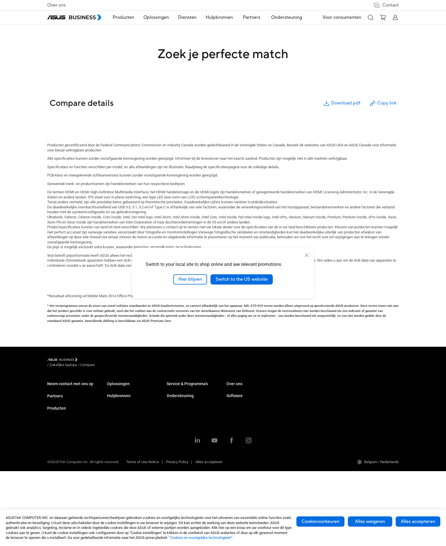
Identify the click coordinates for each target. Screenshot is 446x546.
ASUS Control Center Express (369, 406)
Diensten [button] (189, 17)
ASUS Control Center (362, 397)
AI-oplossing (177, 449)
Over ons (56, 5)
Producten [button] (126, 17)
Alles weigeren (370, 521)
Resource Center (239, 389)
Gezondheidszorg (181, 423)
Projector (114, 423)
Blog (230, 406)
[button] (370, 17)
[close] (306, 255)
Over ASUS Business (302, 411)
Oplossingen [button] (158, 17)
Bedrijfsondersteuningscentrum (311, 389)
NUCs (111, 406)
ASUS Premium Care (242, 428)
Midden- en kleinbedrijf (185, 389)
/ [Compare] (118, 360)
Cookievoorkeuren (320, 521)
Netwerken (116, 466)
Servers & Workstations (126, 432)
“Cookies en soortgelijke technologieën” (200, 537)
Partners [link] (253, 17)
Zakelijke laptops (121, 389)
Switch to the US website (242, 279)
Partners (55, 410)
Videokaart (115, 449)
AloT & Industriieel (121, 457)
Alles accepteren (418, 521)
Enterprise (175, 397)
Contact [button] (386, 5)
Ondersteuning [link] (286, 17)
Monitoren (115, 414)
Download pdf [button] (341, 103)
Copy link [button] (383, 103)
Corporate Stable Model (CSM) (250, 436)
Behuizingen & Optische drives (131, 474)
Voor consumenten (342, 17)
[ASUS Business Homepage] (74, 17)
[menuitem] (126, 17)
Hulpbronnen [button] (221, 17)
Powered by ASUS (240, 445)
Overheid (174, 440)
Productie (174, 432)
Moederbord (116, 440)
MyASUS (353, 389)
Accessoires (117, 483)
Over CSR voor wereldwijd (306, 419)
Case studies (236, 397)
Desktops (115, 397)
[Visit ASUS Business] (63, 360)
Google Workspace (182, 457)
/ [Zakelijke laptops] (95, 360)
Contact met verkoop (63, 397)
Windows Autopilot (361, 414)
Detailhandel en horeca (185, 414)
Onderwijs (175, 406)
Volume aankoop (60, 389)
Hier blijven (190, 279)
